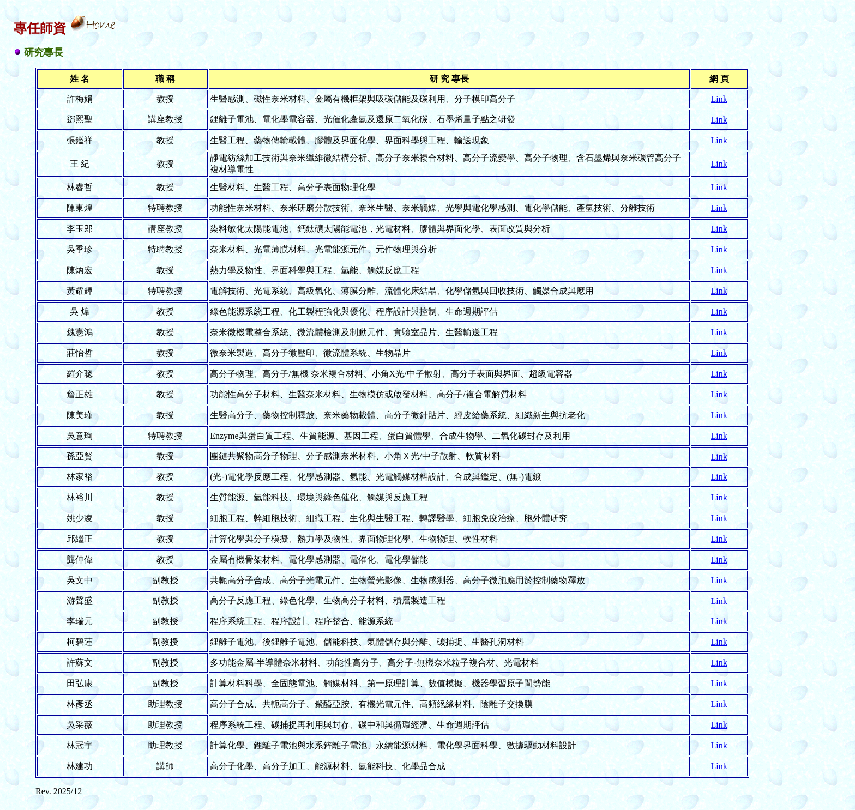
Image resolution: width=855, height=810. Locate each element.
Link (719, 99)
